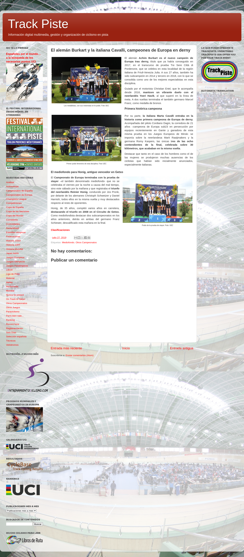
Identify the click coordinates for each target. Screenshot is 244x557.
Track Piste (38, 24)
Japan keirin (12, 253)
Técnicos (11, 340)
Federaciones (13, 236)
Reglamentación (14, 328)
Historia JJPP (13, 245)
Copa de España (15, 207)
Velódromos (12, 345)
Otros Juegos (13, 307)
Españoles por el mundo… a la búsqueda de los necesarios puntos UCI (23, 57)
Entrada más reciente (66, 348)
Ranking (10, 320)
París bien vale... (15, 315)
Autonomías (12, 186)
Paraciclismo (13, 311)
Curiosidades (13, 224)
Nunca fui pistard (15, 295)
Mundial (10, 290)
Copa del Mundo (14, 215)
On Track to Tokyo (15, 299)
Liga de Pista (13, 274)
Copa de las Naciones (17, 211)
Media (9, 282)
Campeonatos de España (19, 190)
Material (10, 278)
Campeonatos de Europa (19, 195)
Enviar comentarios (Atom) (80, 355)
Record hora (12, 324)
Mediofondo (68, 242)
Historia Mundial (14, 249)
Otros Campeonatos (86, 242)
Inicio (126, 348)
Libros (9, 269)
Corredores (12, 219)
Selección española (16, 336)
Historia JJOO (13, 240)
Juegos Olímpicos (15, 261)
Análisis (10, 182)
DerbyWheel (12, 228)
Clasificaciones (60, 230)
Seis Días (11, 332)
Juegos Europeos (15, 257)
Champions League (16, 199)
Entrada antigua (181, 348)
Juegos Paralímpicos (17, 265)
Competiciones (14, 203)
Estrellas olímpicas (16, 232)
